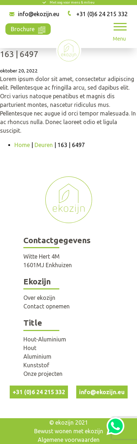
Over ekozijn (39, 297)
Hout (29, 348)
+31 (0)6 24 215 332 (102, 14)
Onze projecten (43, 373)
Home (22, 145)
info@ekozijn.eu (38, 14)
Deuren (44, 145)
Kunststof (36, 365)
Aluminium (37, 356)
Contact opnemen (46, 306)
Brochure (28, 28)
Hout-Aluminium (44, 339)
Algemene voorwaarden (69, 439)
